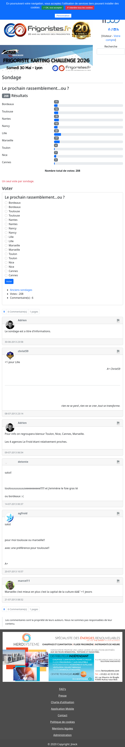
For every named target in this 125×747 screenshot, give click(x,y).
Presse (62, 695)
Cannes (13, 271)
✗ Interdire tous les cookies (80, 7)
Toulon (13, 254)
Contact (62, 715)
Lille (11, 237)
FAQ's (62, 689)
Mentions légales (62, 728)
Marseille (14, 245)
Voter (9, 281)
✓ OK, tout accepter (52, 7)
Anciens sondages (21, 290)
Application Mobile (62, 709)
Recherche (110, 46)
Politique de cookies (62, 722)
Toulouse (14, 211)
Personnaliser (63, 15)
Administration (62, 735)
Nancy (12, 228)
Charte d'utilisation (62, 702)
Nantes (13, 220)
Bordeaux (15, 203)
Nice (11, 262)
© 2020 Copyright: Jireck (62, 744)
